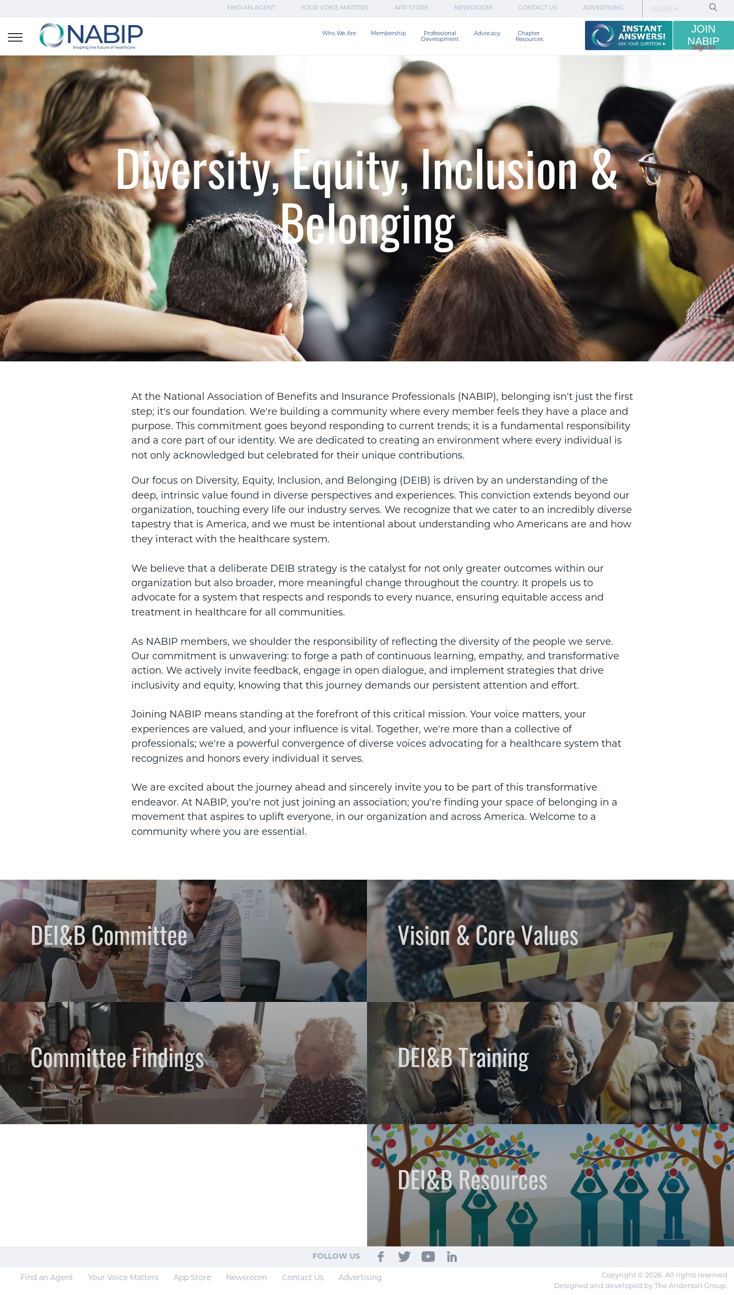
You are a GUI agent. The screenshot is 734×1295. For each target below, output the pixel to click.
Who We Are (339, 34)
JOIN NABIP (704, 35)
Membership (388, 34)
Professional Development (440, 37)
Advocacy (487, 34)
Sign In (703, 47)
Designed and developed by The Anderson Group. (641, 1286)
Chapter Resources (529, 37)
